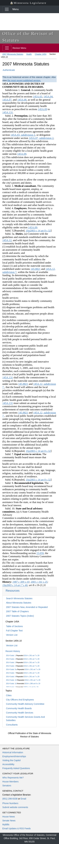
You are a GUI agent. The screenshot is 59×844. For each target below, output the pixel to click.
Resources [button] (13, 590)
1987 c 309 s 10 (20, 581)
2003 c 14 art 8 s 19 (31, 687)
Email (23, 798)
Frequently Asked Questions (16, 768)
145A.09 (42, 109)
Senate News (8, 820)
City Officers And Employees (20, 699)
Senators (6, 785)
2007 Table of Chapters (17, 611)
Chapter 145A (40, 54)
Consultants (12, 724)
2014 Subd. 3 (11, 662)
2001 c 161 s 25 (39, 581)
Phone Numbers (10, 803)
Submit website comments (15, 807)
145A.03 (37, 96)
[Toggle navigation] (6, 9)
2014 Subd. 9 (11, 676)
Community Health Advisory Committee (25, 704)
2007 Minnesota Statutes (12, 54)
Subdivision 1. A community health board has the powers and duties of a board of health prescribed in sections (27, 93)
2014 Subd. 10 (11, 680)
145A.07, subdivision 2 (41, 138)
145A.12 (6, 240)
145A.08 (21, 99)
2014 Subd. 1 (11, 655)
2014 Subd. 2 (11, 659)
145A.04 (48, 96)
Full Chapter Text (14, 630)
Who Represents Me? (13, 777)
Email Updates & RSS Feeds (16, 828)
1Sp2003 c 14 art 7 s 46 (14, 585)
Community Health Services (19, 712)
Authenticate (9, 70)
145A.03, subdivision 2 (23, 134)
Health (29, 54)
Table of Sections (14, 626)
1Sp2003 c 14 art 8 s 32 (38, 230)
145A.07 (6, 99)
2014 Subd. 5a (11, 669)
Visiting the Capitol (11, 760)
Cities (8, 695)
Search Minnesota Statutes (19, 598)
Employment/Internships (14, 756)
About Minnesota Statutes (18, 602)
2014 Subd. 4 (11, 666)
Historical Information (12, 752)
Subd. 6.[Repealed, (14, 450)
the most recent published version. (24, 80)
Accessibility (8, 764)
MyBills (5, 824)
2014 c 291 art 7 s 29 (31, 655)
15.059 (40, 553)
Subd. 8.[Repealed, (14, 479)
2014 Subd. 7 (11, 673)
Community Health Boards (19, 708)
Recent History (13, 651)
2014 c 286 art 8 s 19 (32, 683)
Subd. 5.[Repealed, (14, 230)
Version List (11, 635)
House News (8, 816)
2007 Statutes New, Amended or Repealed (27, 607)
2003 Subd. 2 (11, 687)
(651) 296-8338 (9, 798)
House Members (10, 781)
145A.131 (7, 112)
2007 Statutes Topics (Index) (20, 616)
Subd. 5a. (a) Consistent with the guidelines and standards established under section (29, 235)
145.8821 (35, 268)
